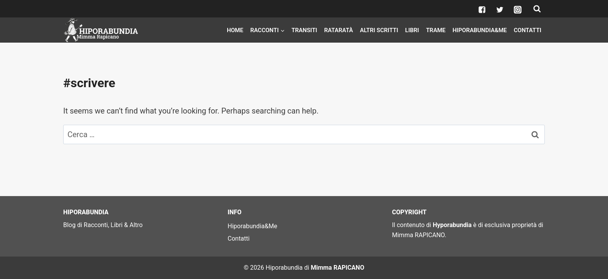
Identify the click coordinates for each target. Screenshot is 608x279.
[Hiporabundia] (102, 30)
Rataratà (338, 30)
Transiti (304, 30)
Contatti (527, 30)
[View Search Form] (537, 9)
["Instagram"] (517, 9)
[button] (282, 30)
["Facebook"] (482, 9)
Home (235, 30)
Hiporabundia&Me (480, 30)
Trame (436, 30)
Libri (412, 30)
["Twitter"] (500, 9)
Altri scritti (379, 30)
